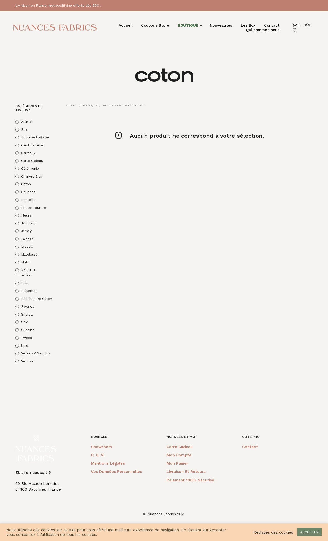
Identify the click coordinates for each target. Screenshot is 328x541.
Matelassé (29, 254)
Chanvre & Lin (32, 176)
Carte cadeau (32, 161)
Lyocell (27, 246)
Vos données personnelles (116, 471)
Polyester (29, 291)
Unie (24, 346)
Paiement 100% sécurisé (190, 480)
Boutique (90, 105)
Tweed (26, 338)
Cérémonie (30, 168)
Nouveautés (221, 25)
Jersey (26, 231)
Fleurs (26, 215)
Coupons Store (155, 25)
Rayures (27, 306)
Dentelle (28, 200)
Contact (272, 25)
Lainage (27, 239)
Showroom (101, 447)
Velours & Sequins (35, 353)
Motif (25, 262)
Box (24, 130)
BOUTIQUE (188, 25)
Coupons (28, 192)
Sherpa (27, 314)
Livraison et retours (186, 471)
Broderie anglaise (35, 137)
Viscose (27, 361)
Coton (26, 184)
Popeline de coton (36, 299)
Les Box (248, 25)
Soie (24, 322)
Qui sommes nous (263, 30)
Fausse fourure (33, 208)
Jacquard (28, 223)
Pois (24, 283)
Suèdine (27, 330)
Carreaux (28, 153)
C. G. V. (97, 455)
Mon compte (179, 455)
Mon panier (177, 463)
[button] (296, 25)
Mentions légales (108, 463)
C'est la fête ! (33, 145)
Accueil (125, 25)
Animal (26, 122)
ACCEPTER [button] (309, 532)
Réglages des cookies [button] (273, 532)
